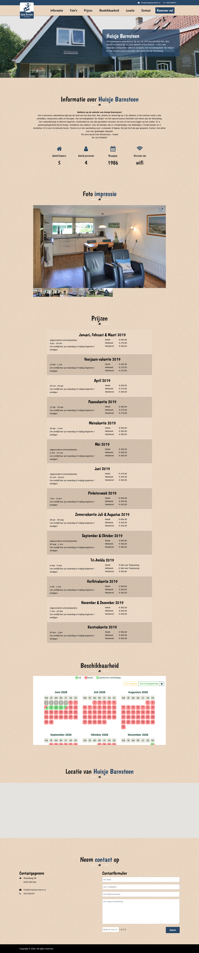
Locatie (130, 10)
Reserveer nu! (165, 10)
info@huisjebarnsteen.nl (149, 3)
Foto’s (73, 10)
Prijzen (88, 10)
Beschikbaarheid (109, 10)
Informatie (56, 10)
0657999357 (170, 3)
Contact (145, 10)
